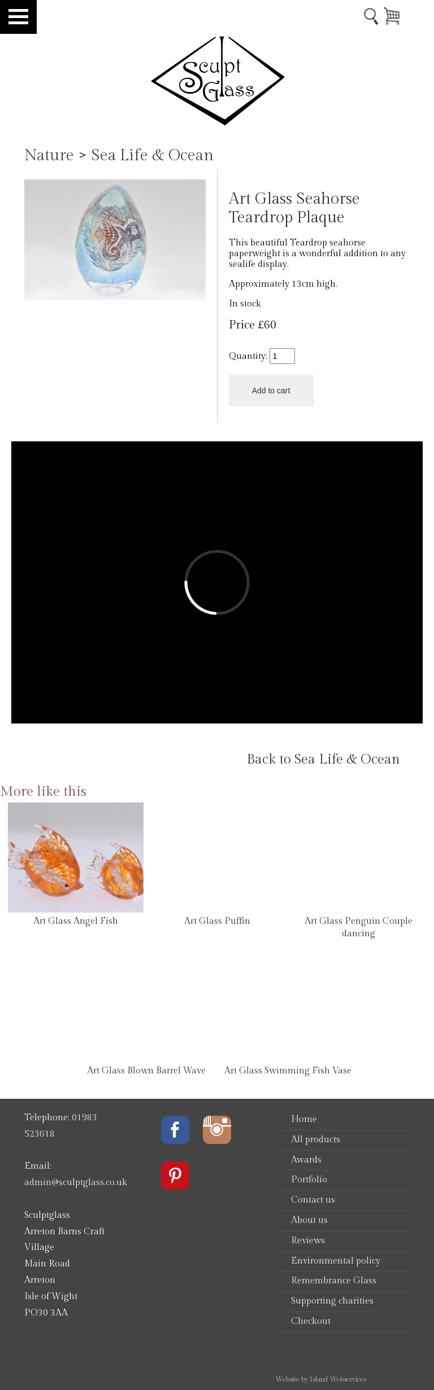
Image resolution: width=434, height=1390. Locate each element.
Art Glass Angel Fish (75, 921)
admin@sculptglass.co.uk (75, 1182)
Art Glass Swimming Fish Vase (287, 1070)
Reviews (308, 1240)
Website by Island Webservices (320, 1379)
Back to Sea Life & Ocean (323, 760)
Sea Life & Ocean (152, 155)
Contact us (313, 1200)
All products (315, 1139)
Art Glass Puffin (217, 921)
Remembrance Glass (333, 1280)
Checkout (311, 1321)
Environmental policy (335, 1261)
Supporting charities (332, 1301)
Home (304, 1119)
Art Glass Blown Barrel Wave (146, 1070)
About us (309, 1220)
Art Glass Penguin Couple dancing (359, 927)
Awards (306, 1160)
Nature (49, 155)
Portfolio (309, 1179)
